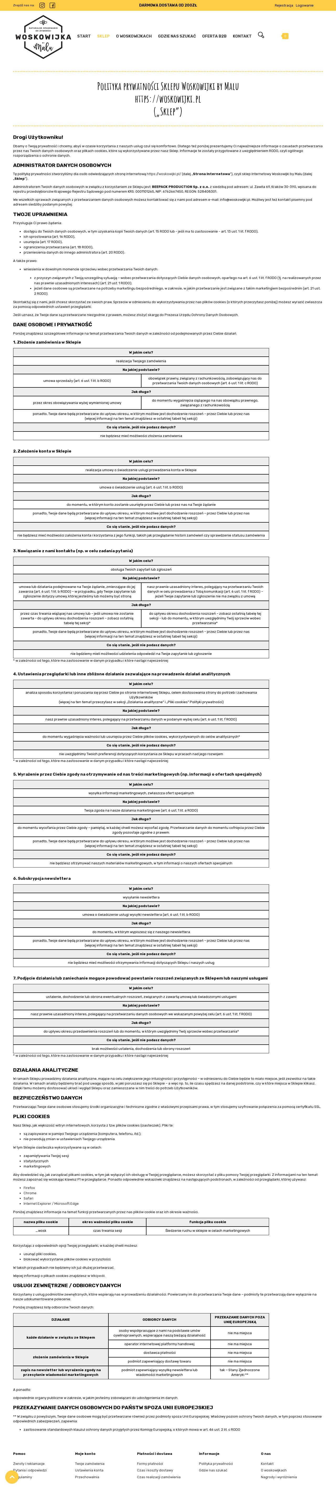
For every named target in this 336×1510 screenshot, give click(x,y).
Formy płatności (150, 1464)
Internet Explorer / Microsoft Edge (51, 1204)
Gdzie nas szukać (213, 1470)
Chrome (30, 1193)
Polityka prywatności (216, 1464)
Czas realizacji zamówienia (159, 1477)
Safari (28, 1198)
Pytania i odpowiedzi (30, 1470)
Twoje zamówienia (89, 1464)
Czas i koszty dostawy (155, 1470)
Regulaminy (22, 1477)
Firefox (29, 1188)
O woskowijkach (274, 1470)
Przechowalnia (87, 1477)
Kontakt (267, 1464)
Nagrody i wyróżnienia (279, 1477)
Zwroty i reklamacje (29, 1464)
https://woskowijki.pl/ (164, 174)
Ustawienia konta (89, 1470)
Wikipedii (98, 1276)
